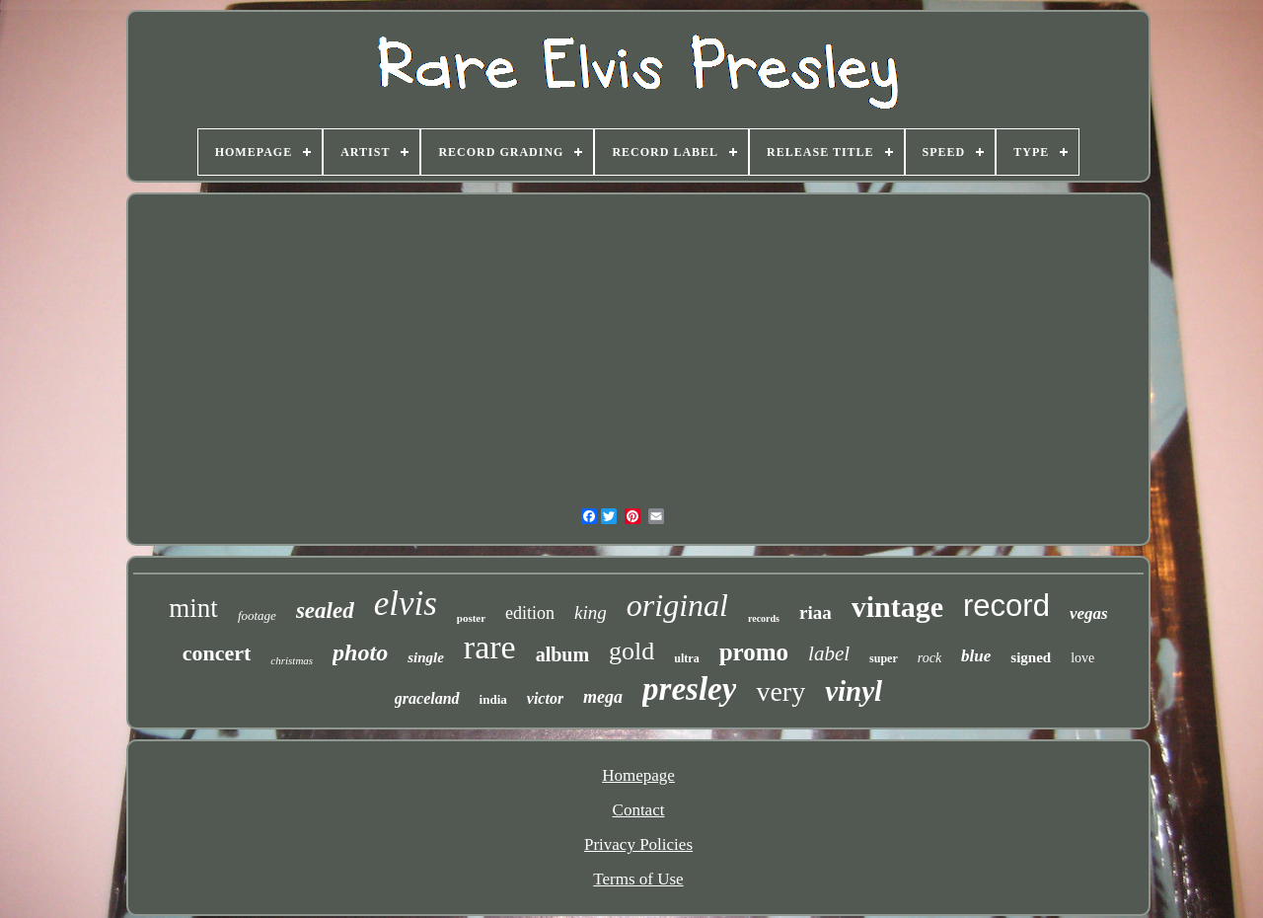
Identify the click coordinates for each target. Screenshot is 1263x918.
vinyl (853, 691)
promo (753, 652)
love (1082, 657)
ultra (686, 658)
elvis (405, 603)
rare (490, 647)
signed (1030, 657)
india (493, 699)
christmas (291, 660)
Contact (639, 810)
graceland (427, 698)
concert (217, 653)
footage (257, 615)
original (677, 605)
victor (545, 698)
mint (193, 608)
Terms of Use (638, 879)
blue (976, 656)
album (562, 654)
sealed (325, 610)
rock (929, 657)
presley (689, 689)
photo (360, 652)
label (829, 653)
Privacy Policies (638, 844)
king (590, 612)
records (764, 618)
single (426, 657)
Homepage (638, 775)
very (780, 691)
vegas (1089, 613)
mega (603, 697)
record (1006, 605)
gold (631, 651)
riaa (815, 612)
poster (471, 618)
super (883, 658)
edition (530, 613)
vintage (897, 606)
